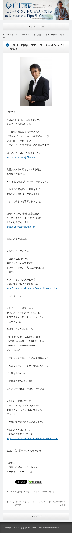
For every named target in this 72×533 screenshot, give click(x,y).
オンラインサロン (33, 492)
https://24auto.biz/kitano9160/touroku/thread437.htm (32, 288)
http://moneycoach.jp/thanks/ (21, 157)
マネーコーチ (49, 492)
